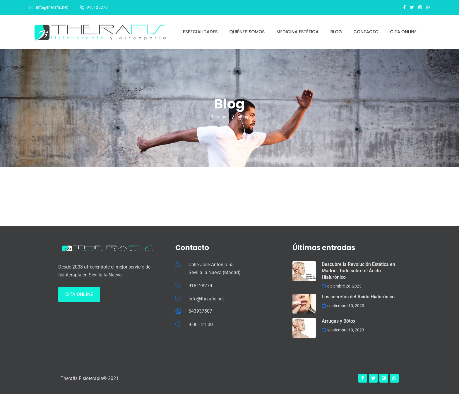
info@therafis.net (52, 7)
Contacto (366, 32)
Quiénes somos (247, 32)
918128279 (97, 7)
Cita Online (79, 294)
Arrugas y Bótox (338, 321)
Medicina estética (297, 32)
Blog (336, 32)
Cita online (403, 32)
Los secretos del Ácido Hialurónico (358, 297)
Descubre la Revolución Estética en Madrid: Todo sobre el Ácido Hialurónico (358, 270)
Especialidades (200, 32)
